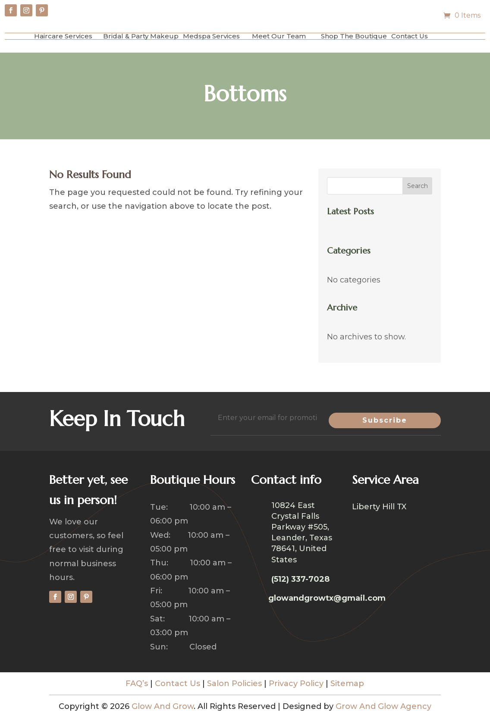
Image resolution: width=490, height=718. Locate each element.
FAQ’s (137, 683)
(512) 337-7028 (300, 579)
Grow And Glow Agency (383, 706)
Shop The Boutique (354, 36)
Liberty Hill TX (379, 507)
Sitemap (347, 683)
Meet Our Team (279, 36)
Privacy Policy (296, 683)
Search (417, 186)
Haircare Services (63, 36)
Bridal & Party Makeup (141, 36)
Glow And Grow (163, 706)
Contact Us (409, 36)
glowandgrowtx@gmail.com (327, 598)
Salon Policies (234, 683)
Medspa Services (211, 36)
